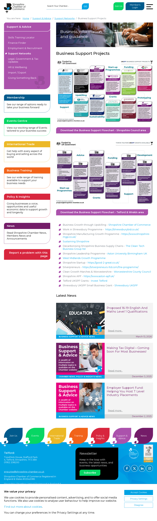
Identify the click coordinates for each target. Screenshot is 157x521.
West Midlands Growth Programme (84, 258)
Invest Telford (99, 280)
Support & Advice (19, 26)
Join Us (118, 6)
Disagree (138, 505)
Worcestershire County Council (132, 271)
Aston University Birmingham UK (127, 253)
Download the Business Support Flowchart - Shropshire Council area (103, 130)
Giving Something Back (22, 78)
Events (35, 435)
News (144, 435)
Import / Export (17, 72)
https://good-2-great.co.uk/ (103, 262)
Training (78, 435)
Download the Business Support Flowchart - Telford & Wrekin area (102, 212)
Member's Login (135, 6)
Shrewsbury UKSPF (126, 285)
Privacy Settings (138, 499)
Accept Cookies (139, 492)
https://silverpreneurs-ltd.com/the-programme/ (110, 267)
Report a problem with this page (28, 254)
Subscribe (90, 472)
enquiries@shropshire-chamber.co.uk (24, 471)
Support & (122, 437)
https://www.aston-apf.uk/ (99, 276)
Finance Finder (17, 42)
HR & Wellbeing (17, 67)
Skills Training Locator (21, 37)
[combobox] (64, 6)
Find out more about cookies (23, 506)
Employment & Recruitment (25, 48)
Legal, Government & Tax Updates (23, 60)
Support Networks (19, 53)
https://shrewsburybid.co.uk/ (122, 229)
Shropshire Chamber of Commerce (129, 224)
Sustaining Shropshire (76, 241)
